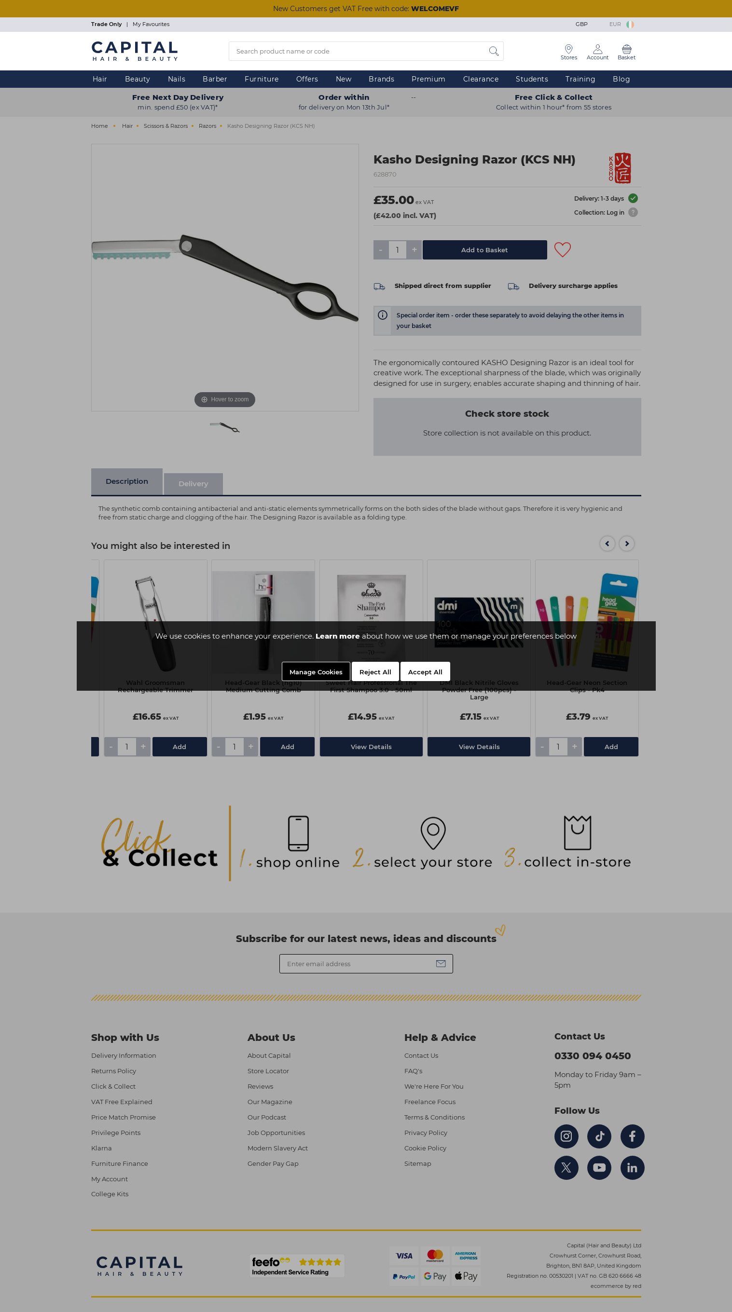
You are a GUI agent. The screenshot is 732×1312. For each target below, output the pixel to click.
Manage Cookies (316, 672)
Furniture (262, 79)
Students (532, 79)
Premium (429, 79)
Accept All (425, 672)
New (344, 79)
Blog (621, 79)
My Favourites (151, 24)
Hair (100, 79)
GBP (589, 24)
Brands (381, 79)
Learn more (338, 636)
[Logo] (134, 51)
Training (580, 79)
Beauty (138, 79)
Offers (307, 79)
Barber (215, 79)
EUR (621, 24)
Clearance (481, 79)
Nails (177, 79)
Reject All (375, 672)
